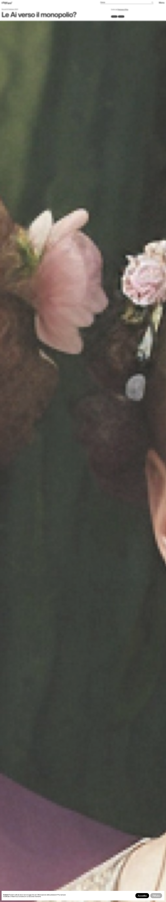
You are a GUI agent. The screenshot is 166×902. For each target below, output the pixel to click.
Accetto (142, 895)
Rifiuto (156, 895)
